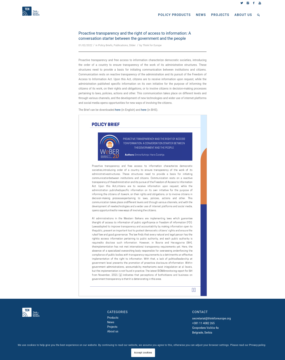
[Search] (259, 15)
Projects (112, 326)
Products (112, 317)
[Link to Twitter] (242, 3)
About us (112, 331)
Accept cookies (143, 352)
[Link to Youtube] (260, 3)
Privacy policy (257, 345)
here (117, 109)
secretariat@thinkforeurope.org (211, 318)
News (110, 322)
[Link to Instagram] (248, 3)
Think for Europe (152, 45)
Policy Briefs (105, 45)
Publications (121, 45)
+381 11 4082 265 (203, 323)
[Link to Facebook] (254, 3)
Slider (132, 45)
